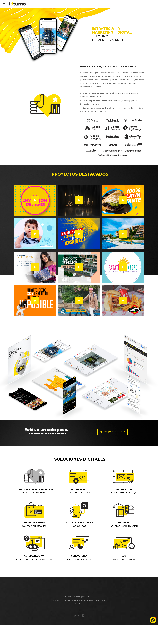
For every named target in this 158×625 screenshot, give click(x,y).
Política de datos (79, 604)
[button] (153, 620)
